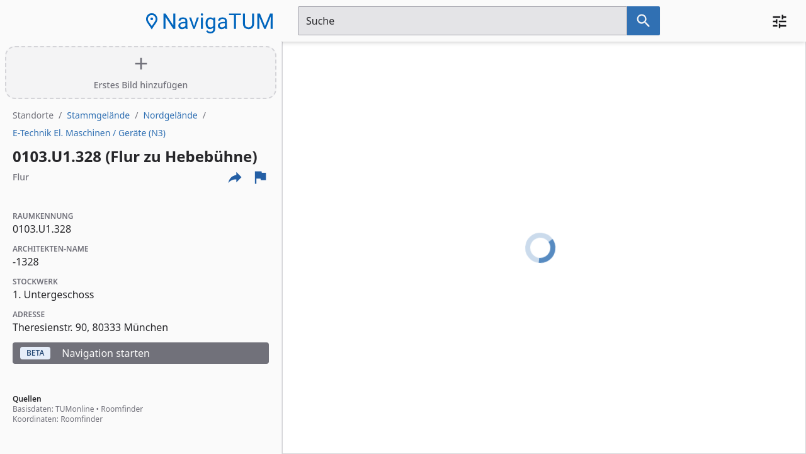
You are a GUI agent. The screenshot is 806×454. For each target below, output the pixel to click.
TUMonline (74, 409)
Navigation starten (85, 353)
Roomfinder (122, 409)
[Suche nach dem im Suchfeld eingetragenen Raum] (643, 20)
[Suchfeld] (462, 21)
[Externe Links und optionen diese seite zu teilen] (235, 177)
